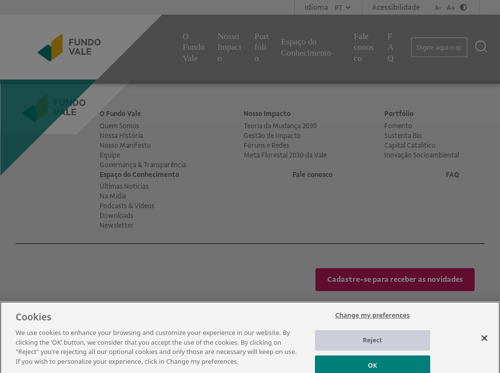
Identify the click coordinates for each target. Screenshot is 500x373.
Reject (372, 346)
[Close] (484, 344)
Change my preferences (372, 321)
